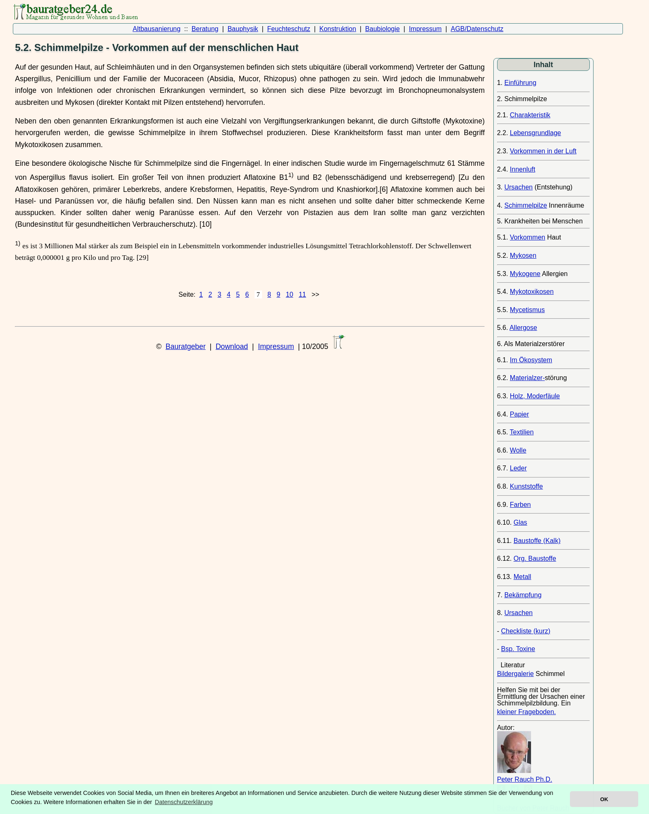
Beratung (205, 28)
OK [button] (604, 799)
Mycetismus (527, 309)
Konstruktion (337, 28)
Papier (519, 414)
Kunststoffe (526, 486)
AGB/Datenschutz (477, 28)
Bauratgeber (186, 346)
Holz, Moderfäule (535, 396)
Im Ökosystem (531, 359)
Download (232, 346)
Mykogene (525, 273)
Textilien (522, 432)
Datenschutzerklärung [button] (184, 802)
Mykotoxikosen (532, 291)
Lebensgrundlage (535, 132)
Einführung (520, 82)
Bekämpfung (522, 594)
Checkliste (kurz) (525, 631)
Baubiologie (382, 28)
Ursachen (518, 187)
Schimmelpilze (525, 205)
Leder (518, 468)
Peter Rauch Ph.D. (524, 779)
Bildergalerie (515, 673)
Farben (520, 504)
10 (289, 294)
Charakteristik (530, 115)
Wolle (518, 450)
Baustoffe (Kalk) (537, 540)
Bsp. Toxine (518, 648)
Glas (520, 522)
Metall (522, 576)
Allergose (523, 327)
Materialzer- (527, 377)
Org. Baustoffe (535, 558)
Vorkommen (527, 237)
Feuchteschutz (288, 28)
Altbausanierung (157, 28)
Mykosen (523, 255)
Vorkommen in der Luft (543, 151)
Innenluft (522, 169)
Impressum (425, 28)
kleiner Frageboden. (526, 711)
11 (302, 294)
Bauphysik (243, 28)
